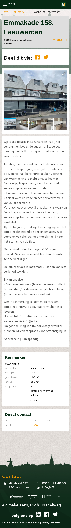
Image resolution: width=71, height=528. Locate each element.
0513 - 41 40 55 (54, 483)
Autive (35, 522)
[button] (64, 74)
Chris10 (23, 522)
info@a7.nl (36, 425)
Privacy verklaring (50, 522)
